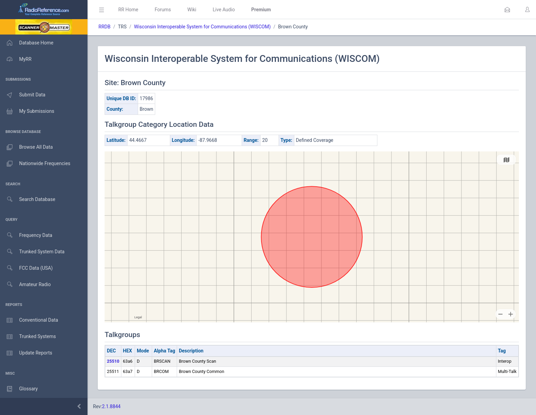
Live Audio (224, 9)
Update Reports (26, 353)
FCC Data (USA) (26, 268)
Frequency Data (26, 235)
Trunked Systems (28, 337)
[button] (507, 9)
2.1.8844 (111, 406)
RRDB (104, 26)
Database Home (26, 43)
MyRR (15, 59)
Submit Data (22, 95)
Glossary (19, 389)
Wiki (191, 9)
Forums (163, 9)
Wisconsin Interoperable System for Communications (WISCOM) (202, 26)
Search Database (27, 199)
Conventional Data (29, 320)
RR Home (128, 9)
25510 (113, 361)
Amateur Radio (25, 284)
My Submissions (27, 111)
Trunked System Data (32, 252)
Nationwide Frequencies (35, 164)
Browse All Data (26, 147)
